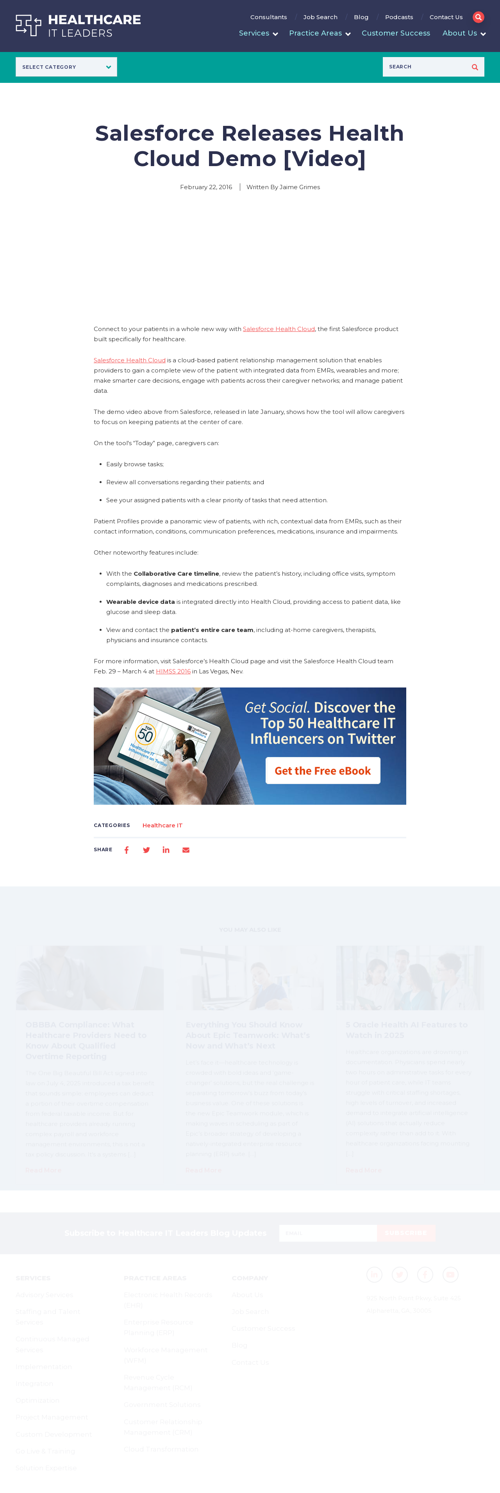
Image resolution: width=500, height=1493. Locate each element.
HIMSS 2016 (173, 671)
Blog (361, 17)
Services (254, 33)
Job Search (321, 17)
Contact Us (446, 17)
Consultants (268, 17)
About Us (460, 33)
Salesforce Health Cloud (279, 329)
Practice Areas (315, 33)
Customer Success (396, 33)
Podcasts (399, 17)
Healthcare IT (163, 825)
